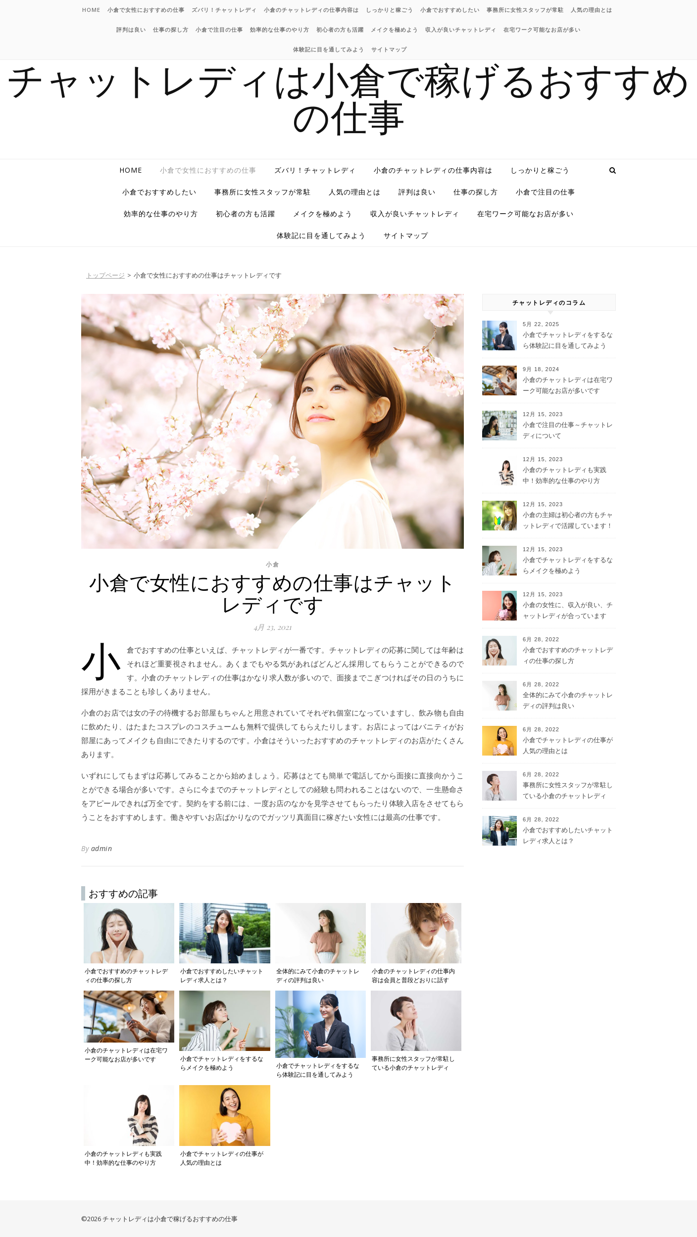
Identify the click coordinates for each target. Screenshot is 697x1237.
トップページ (105, 275)
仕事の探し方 (171, 29)
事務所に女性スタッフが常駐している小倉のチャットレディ (568, 790)
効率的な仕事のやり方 (279, 29)
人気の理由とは (591, 9)
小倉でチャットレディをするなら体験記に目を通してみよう (568, 340)
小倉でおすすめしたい (450, 9)
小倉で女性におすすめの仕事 (146, 9)
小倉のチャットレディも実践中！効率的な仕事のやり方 (564, 475)
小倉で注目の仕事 (219, 29)
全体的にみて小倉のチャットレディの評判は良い (568, 700)
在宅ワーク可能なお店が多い (542, 29)
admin (101, 848)
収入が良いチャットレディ (461, 29)
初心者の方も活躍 (340, 29)
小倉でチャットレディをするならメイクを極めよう (568, 565)
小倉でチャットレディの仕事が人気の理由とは (568, 745)
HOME (91, 9)
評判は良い (131, 29)
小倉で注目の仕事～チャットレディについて (568, 430)
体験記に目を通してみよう (328, 49)
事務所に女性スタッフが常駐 (525, 9)
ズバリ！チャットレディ (224, 9)
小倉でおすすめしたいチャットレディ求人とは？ (568, 835)
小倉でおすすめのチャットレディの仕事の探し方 (568, 655)
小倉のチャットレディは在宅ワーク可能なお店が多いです (568, 385)
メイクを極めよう (394, 29)
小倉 (273, 564)
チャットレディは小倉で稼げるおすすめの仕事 (348, 97)
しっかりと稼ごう (389, 9)
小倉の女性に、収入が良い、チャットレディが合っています (568, 610)
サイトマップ (389, 49)
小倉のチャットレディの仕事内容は (311, 9)
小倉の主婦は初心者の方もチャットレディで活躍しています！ (568, 520)
